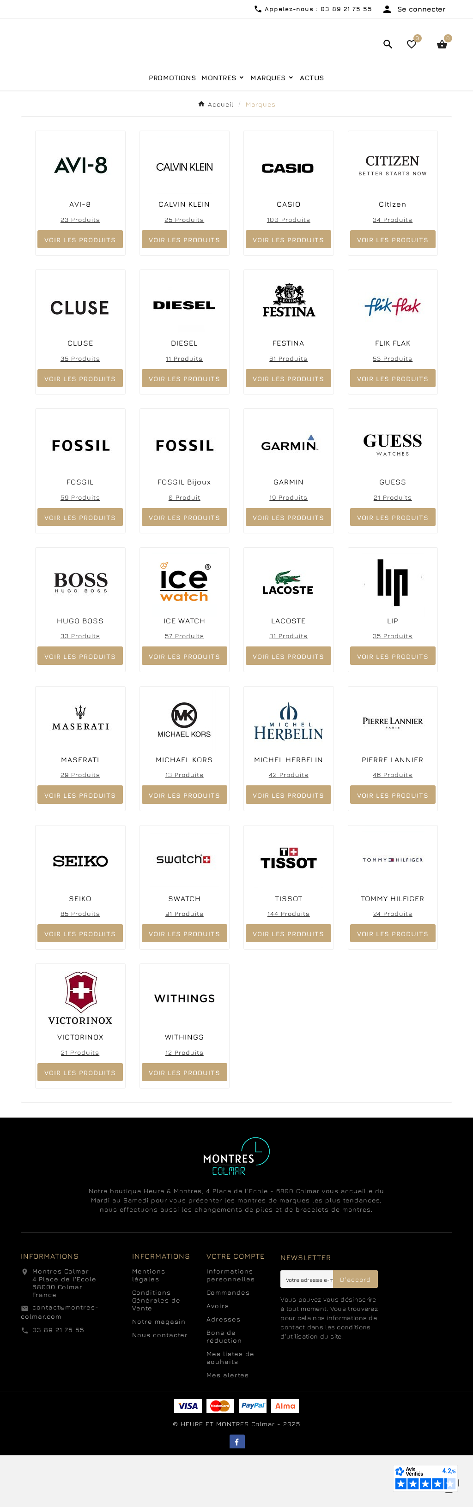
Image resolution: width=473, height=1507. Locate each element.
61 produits (288, 409)
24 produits (392, 965)
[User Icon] (413, 9)
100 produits (288, 271)
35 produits (80, 409)
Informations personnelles (230, 1326)
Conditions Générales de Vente (156, 1351)
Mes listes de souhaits (230, 1409)
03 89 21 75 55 (58, 1381)
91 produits (184, 965)
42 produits (289, 826)
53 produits (392, 409)
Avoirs (217, 1357)
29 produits (80, 826)
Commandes (228, 1344)
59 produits (80, 548)
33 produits (80, 687)
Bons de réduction (224, 1388)
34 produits (392, 271)
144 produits (288, 965)
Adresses (223, 1371)
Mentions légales (148, 1326)
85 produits (80, 965)
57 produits (184, 687)
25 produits (184, 271)
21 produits (393, 548)
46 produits (392, 826)
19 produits (288, 548)
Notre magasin (159, 1373)
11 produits (184, 409)
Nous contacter (160, 1386)
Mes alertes (227, 1426)
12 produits (184, 1103)
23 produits (80, 271)
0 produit (184, 548)
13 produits (184, 826)
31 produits (288, 687)
